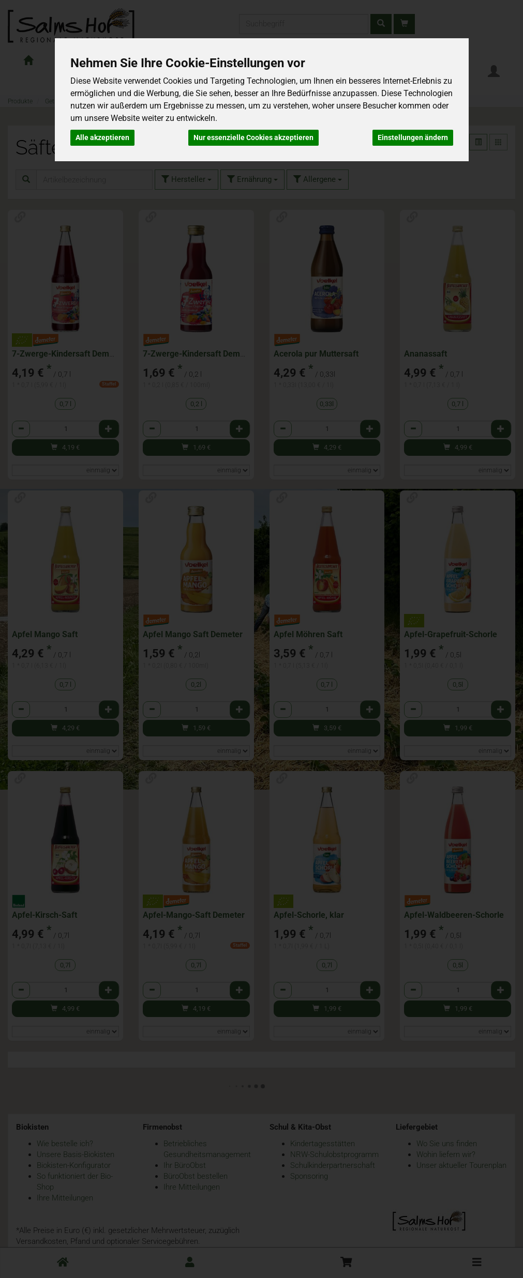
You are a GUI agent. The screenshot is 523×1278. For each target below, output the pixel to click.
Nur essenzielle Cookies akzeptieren (253, 137)
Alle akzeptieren (102, 137)
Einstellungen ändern (413, 137)
